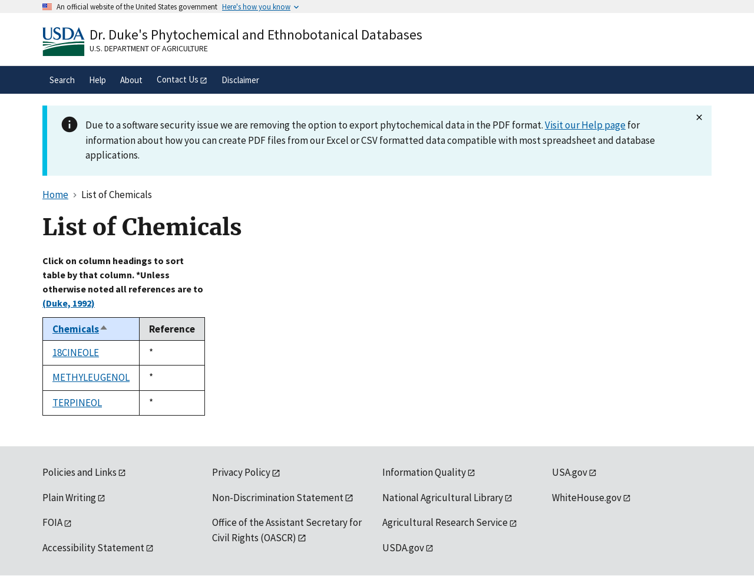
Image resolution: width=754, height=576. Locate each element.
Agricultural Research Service (445, 522)
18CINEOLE (75, 352)
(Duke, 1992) (68, 303)
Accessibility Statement (93, 547)
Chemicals (80, 328)
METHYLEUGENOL (91, 377)
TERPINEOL (77, 402)
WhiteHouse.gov (586, 497)
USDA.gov (403, 547)
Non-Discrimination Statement (277, 497)
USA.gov (569, 472)
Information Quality (424, 472)
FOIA (52, 522)
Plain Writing (69, 497)
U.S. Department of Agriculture (149, 48)
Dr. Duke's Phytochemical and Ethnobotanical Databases (256, 34)
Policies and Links (79, 472)
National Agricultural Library (442, 497)
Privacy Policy (241, 472)
